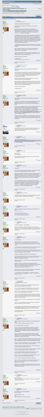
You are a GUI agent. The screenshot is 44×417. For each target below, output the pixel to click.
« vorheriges (36, 14)
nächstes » (40, 14)
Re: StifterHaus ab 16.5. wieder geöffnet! (21, 65)
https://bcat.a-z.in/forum (6, 9)
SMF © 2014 (21, 411)
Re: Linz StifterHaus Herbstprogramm (19, 281)
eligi (3, 20)
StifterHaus (18, 20)
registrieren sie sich (14, 5)
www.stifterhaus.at (18, 33)
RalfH (4, 125)
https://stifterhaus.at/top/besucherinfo (33, 308)
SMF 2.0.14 (17, 411)
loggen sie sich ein (7, 5)
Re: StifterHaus (19, 125)
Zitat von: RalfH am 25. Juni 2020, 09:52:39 (20, 139)
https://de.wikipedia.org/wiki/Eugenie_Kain (21, 215)
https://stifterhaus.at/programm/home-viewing (22, 267)
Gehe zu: (28, 408)
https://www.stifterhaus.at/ (19, 211)
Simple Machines (25, 411)
